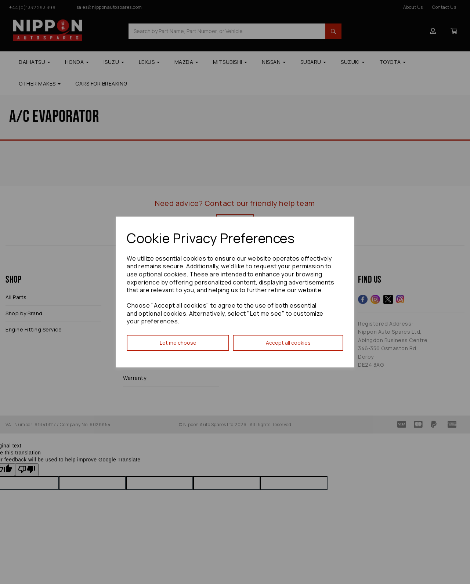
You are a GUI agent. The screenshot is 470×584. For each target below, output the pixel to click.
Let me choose (178, 342)
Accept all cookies (288, 342)
